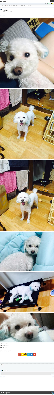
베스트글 (28, 5)
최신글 (30, 5)
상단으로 (51, 391)
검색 (50, 0)
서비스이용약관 (6, 390)
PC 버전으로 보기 (27, 394)
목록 (52, 15)
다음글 (3, 15)
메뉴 (52, 0)
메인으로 (51, 390)
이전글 (1, 15)
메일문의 (9, 390)
